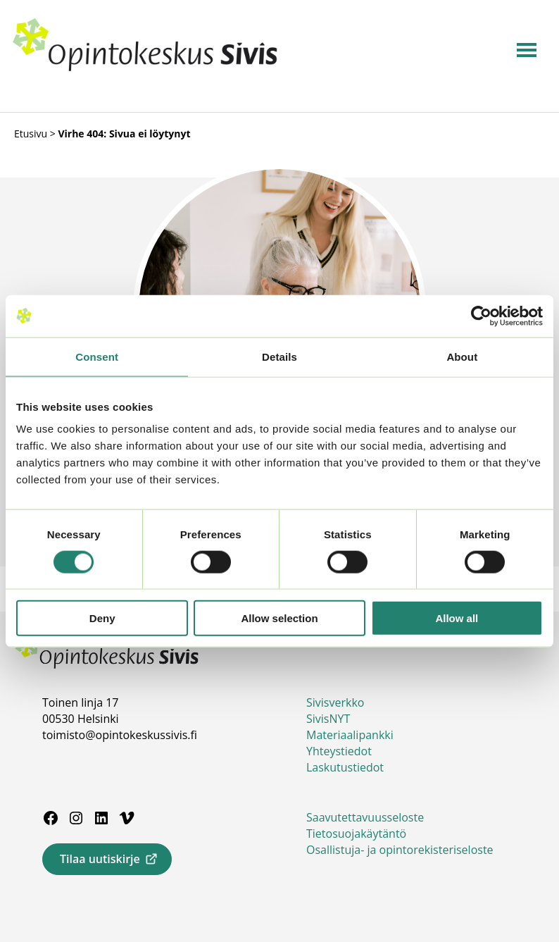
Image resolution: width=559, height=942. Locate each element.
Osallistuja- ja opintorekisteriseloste (400, 849)
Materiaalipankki (350, 735)
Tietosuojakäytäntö (356, 833)
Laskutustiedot (345, 767)
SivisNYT (328, 718)
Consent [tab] (96, 356)
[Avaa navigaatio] (526, 50)
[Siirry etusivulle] (145, 68)
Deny (102, 618)
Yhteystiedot (339, 751)
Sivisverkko (335, 702)
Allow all (456, 618)
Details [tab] (279, 356)
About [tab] (461, 356)
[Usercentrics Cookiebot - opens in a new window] (481, 315)
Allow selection (279, 618)
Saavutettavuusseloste (365, 817)
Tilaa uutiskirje (100, 859)
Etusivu (30, 133)
